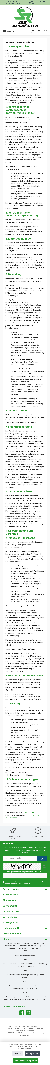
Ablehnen (17, 1054)
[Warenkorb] (45, 31)
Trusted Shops (29, 812)
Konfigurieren (32, 1054)
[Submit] (42, 858)
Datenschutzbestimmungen (25, 882)
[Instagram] (28, 1013)
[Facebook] (22, 1013)
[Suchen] (32, 31)
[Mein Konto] (39, 31)
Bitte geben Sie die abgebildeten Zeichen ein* (25, 872)
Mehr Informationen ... (25, 1048)
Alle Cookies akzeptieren (26, 1061)
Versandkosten (11, 1028)
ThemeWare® (25, 1035)
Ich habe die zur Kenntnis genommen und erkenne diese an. (25, 882)
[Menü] (9, 31)
